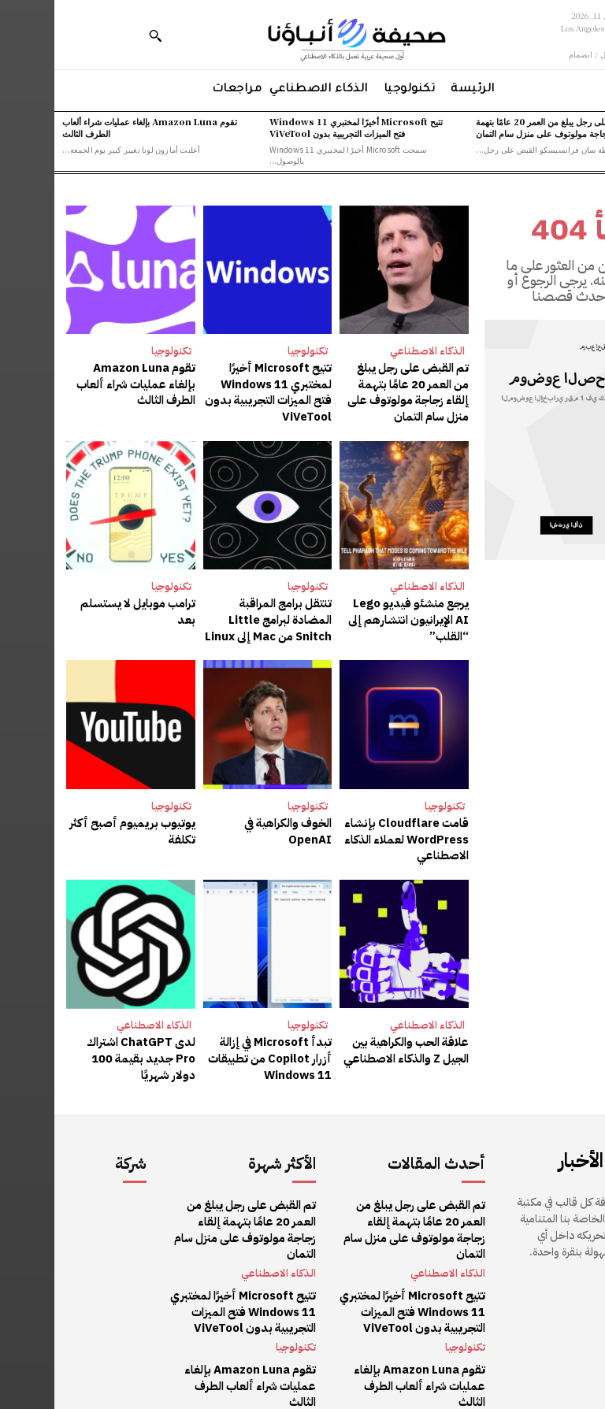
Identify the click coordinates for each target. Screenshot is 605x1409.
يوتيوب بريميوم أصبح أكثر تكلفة (83, 824)
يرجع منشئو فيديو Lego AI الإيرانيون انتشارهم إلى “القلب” (352, 615)
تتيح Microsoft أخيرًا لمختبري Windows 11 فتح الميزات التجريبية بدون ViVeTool (301, 127)
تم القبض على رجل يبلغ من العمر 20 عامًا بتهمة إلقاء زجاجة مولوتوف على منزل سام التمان (505, 127)
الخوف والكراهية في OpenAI (234, 824)
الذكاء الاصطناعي (373, 351)
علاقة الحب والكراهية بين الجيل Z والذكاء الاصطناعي (353, 1041)
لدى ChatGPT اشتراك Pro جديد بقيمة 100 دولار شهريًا (79, 1041)
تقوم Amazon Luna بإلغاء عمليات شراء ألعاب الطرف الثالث (95, 127)
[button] (101, 35)
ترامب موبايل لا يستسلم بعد (80, 599)
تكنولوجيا (253, 351)
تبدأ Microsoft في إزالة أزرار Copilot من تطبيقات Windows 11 (213, 1049)
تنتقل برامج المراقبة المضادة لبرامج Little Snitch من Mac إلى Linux (215, 615)
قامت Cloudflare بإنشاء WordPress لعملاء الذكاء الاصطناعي (352, 831)
